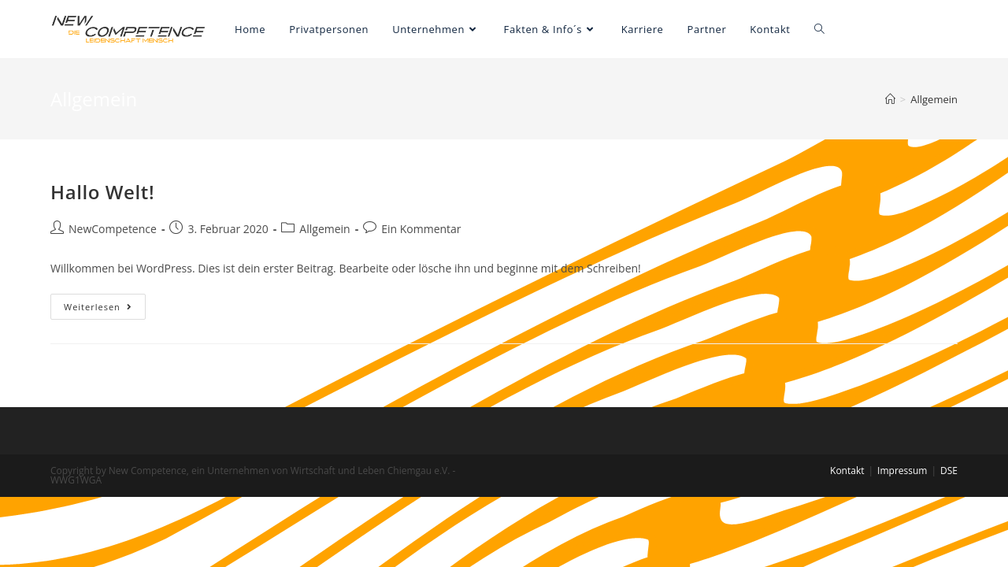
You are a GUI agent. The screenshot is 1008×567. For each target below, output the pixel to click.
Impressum (902, 470)
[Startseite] (890, 99)
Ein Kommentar (421, 228)
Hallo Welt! (102, 192)
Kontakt (847, 470)
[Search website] (819, 29)
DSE (949, 470)
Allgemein (324, 228)
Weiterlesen (105, 309)
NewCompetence (113, 228)
